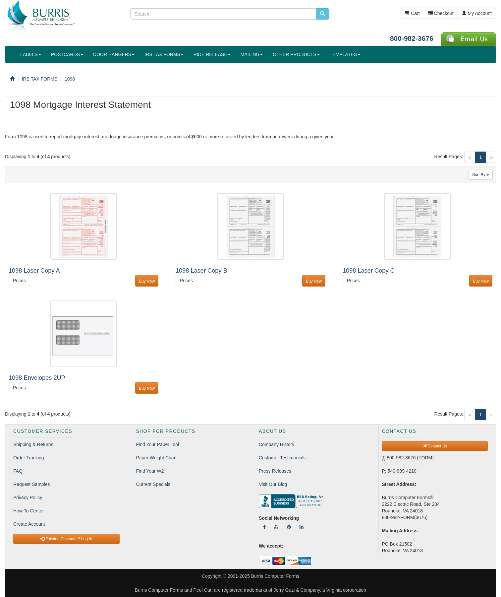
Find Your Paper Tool (157, 444)
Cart (412, 13)
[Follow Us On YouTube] (276, 527)
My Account (477, 13)
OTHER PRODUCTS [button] (296, 54)
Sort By (480, 174)
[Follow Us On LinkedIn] (301, 527)
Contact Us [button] (434, 446)
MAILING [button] (252, 54)
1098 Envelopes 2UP (37, 377)
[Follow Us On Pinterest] (289, 527)
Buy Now (147, 281)
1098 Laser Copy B (201, 270)
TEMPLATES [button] (345, 54)
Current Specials (153, 484)
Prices (19, 280)
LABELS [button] (30, 54)
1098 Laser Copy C (369, 270)
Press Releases (275, 471)
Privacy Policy (27, 497)
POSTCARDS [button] (67, 54)
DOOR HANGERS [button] (114, 54)
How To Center (28, 510)
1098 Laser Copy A (34, 270)
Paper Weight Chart (156, 457)
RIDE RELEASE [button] (212, 54)
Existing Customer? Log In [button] (66, 539)
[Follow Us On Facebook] (264, 527)
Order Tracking (28, 457)
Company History (276, 444)
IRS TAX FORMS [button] (164, 54)
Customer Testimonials (282, 457)
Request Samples (31, 484)
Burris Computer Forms (275, 576)
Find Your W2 (150, 471)
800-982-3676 (411, 38)
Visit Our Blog (273, 484)
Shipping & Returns (33, 444)
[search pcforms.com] (322, 14)
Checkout (441, 13)
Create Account (29, 524)
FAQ (18, 471)
